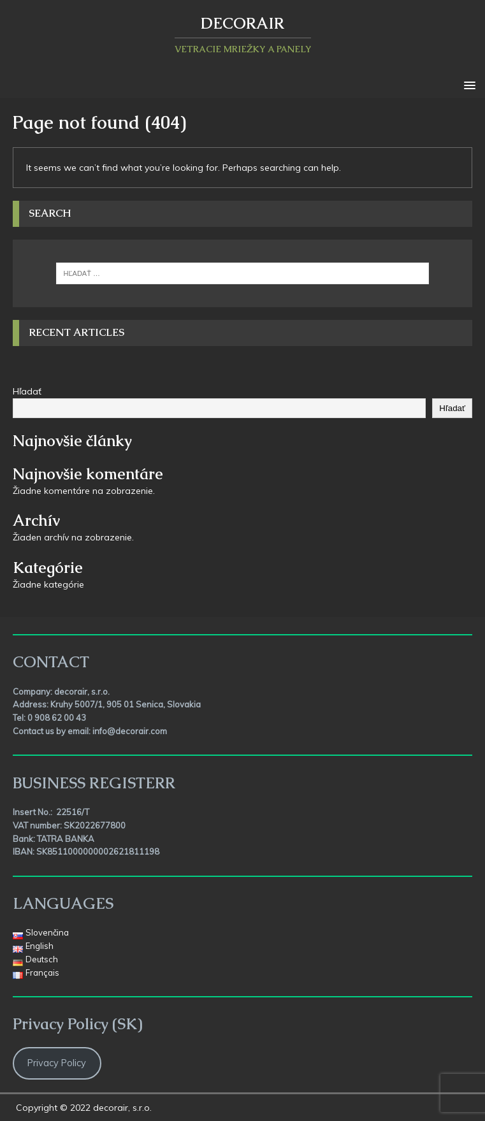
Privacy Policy (56, 1063)
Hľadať (27, 391)
